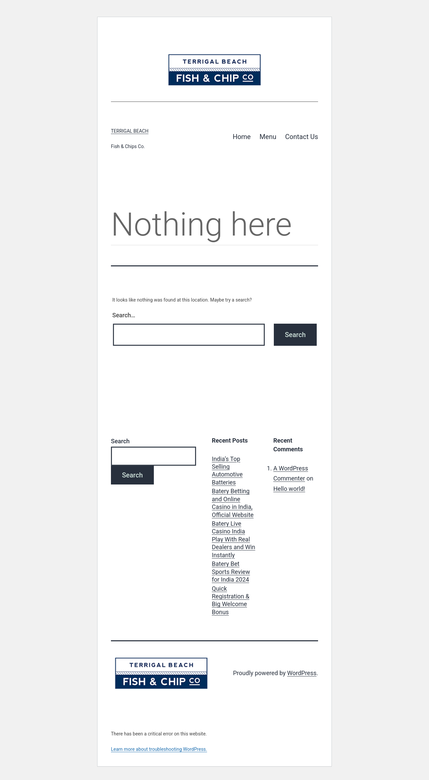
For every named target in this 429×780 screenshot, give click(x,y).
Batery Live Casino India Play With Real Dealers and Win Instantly (233, 539)
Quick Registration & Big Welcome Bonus (230, 600)
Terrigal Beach (129, 131)
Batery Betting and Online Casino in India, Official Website (233, 502)
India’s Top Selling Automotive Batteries (227, 470)
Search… (123, 315)
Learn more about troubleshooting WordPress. (159, 749)
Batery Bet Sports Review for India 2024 (231, 571)
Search (120, 441)
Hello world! (289, 488)
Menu (267, 137)
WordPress (301, 672)
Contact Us (301, 137)
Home (242, 137)
